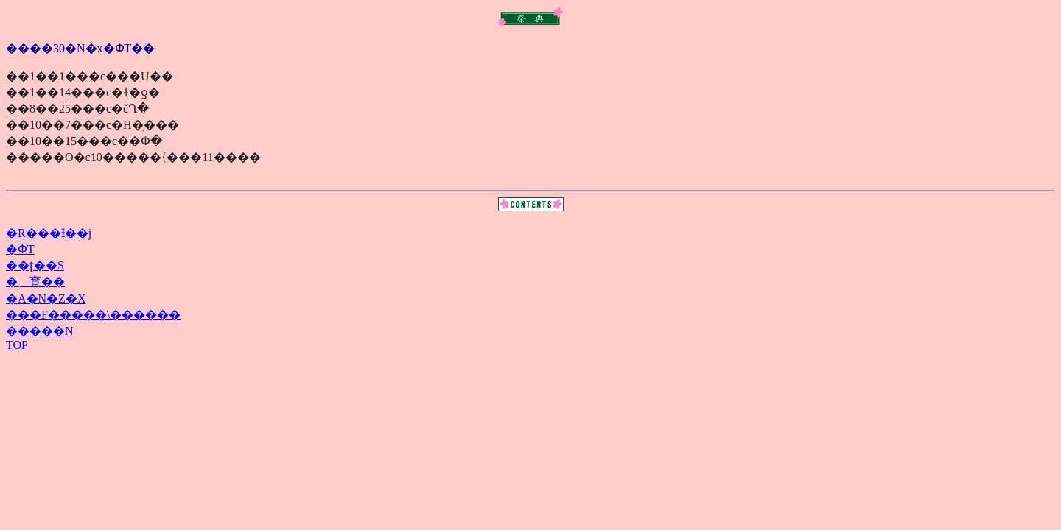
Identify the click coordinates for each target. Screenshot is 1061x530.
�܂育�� (35, 281)
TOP (17, 345)
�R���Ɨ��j (48, 233)
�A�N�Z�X (45, 298)
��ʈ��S (35, 265)
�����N (40, 331)
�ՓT (20, 249)
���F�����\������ (93, 314)
